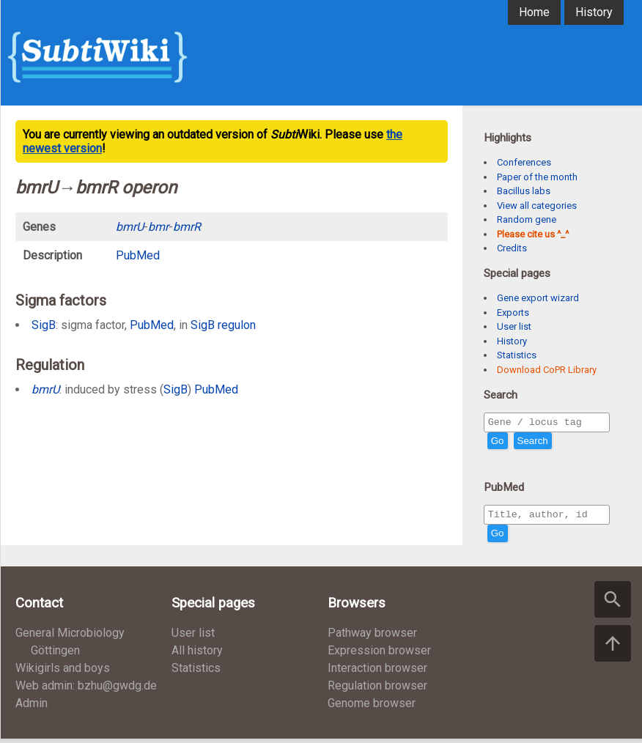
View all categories (537, 205)
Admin (31, 707)
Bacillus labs (523, 190)
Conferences (524, 162)
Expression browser (379, 655)
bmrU (45, 389)
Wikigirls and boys (62, 672)
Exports (513, 312)
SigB (44, 325)
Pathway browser (372, 637)
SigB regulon (223, 325)
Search (532, 442)
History (594, 12)
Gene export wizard (538, 297)
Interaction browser (377, 672)
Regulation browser (377, 690)
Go (497, 442)
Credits (512, 248)
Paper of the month (537, 176)
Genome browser (372, 707)
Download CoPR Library (547, 369)
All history (197, 655)
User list (514, 326)
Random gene (526, 219)
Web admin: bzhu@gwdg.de (86, 690)
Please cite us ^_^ (533, 234)
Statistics (516, 355)
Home (534, 12)
